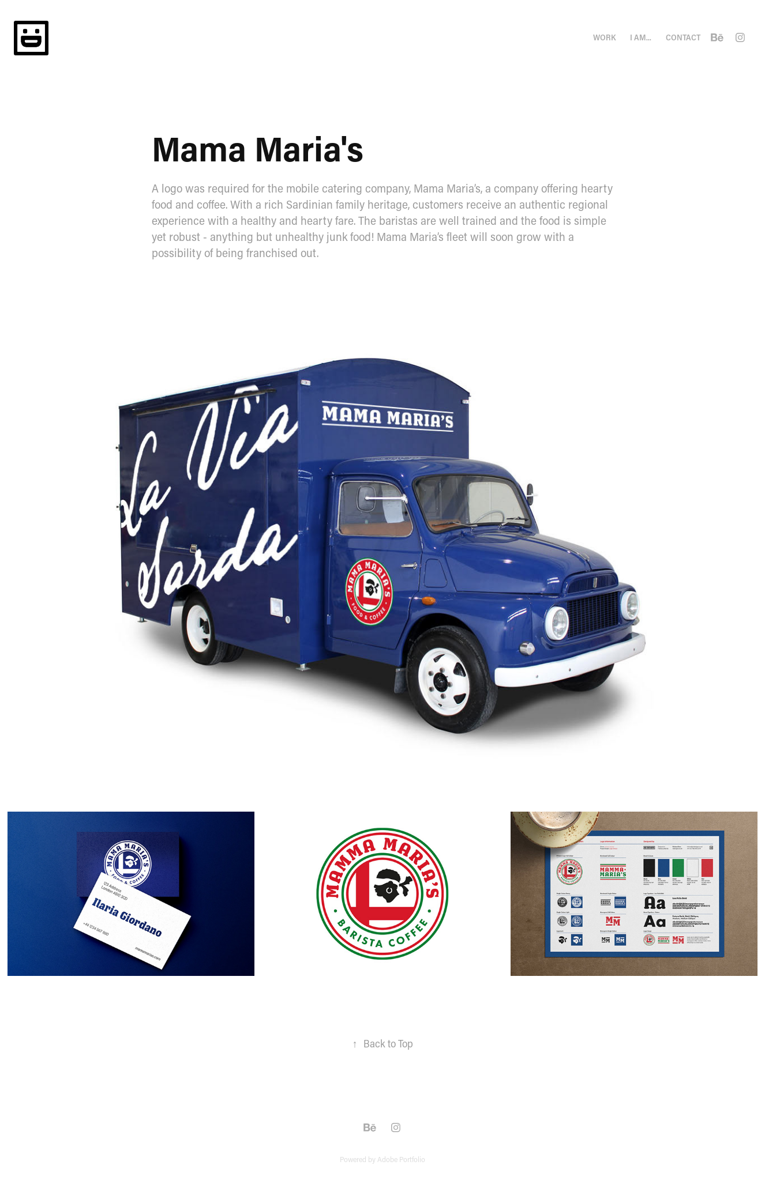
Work (604, 37)
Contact (683, 37)
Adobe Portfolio (401, 1159)
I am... (640, 37)
